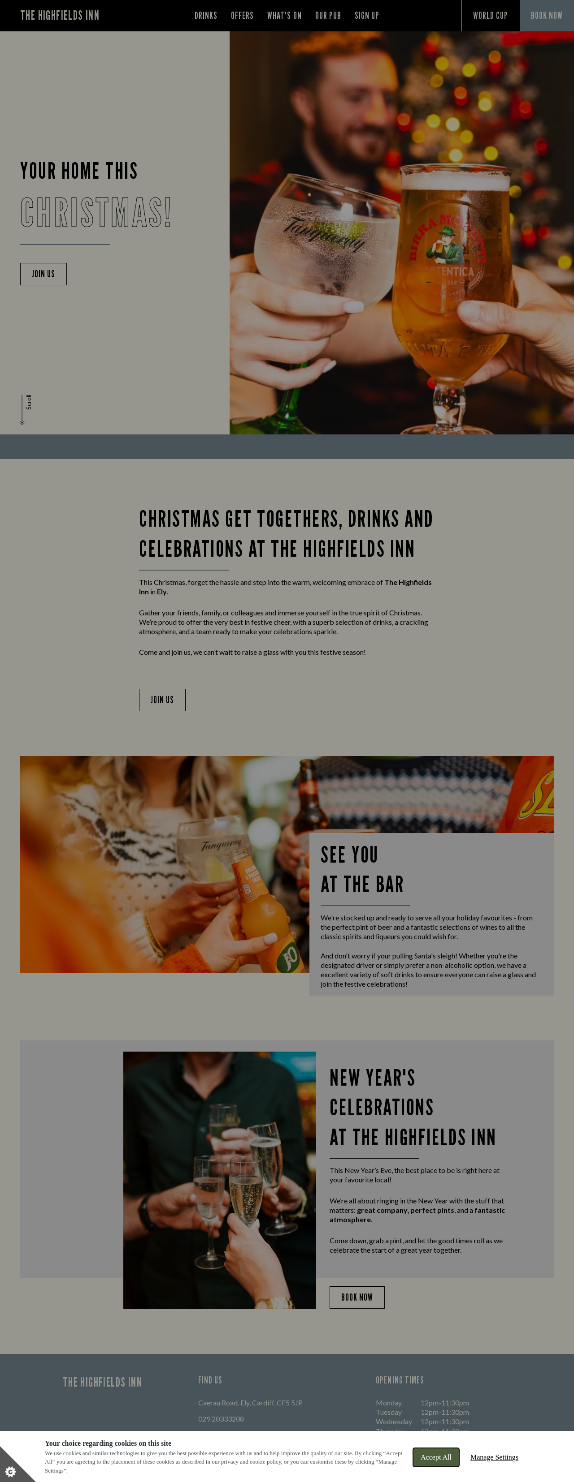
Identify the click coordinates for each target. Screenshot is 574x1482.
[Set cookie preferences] (18, 1464)
